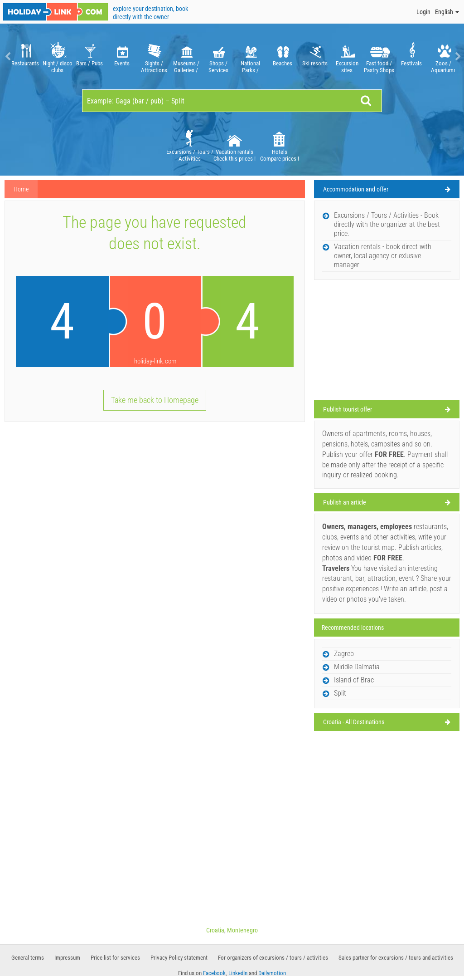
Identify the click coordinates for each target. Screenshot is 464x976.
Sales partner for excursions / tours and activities (395, 957)
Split (340, 693)
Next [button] (457, 56)
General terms (27, 957)
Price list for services (115, 957)
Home (21, 189)
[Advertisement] (386, 341)
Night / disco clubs (57, 56)
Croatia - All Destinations (353, 722)
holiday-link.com (155, 361)
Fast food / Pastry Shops (379, 56)
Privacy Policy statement (179, 957)
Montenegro (242, 930)
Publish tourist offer (347, 409)
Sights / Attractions (154, 56)
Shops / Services (218, 56)
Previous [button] (6, 56)
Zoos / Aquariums (443, 56)
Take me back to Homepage (154, 400)
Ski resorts (315, 56)
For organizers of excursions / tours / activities (273, 957)
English (447, 11)
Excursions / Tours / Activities (189, 145)
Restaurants (25, 56)
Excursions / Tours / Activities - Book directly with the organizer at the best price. (387, 224)
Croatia (215, 930)
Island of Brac (354, 680)
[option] (25, 56)
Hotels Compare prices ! (279, 145)
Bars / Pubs (89, 56)
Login (423, 11)
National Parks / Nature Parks (250, 56)
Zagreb (344, 653)
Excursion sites (347, 56)
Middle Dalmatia (357, 666)
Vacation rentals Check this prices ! (234, 145)
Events (122, 56)
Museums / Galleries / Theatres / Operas (186, 56)
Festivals (411, 56)
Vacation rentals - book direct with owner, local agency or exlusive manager (382, 255)
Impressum (67, 957)
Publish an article (344, 502)
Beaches (282, 56)
